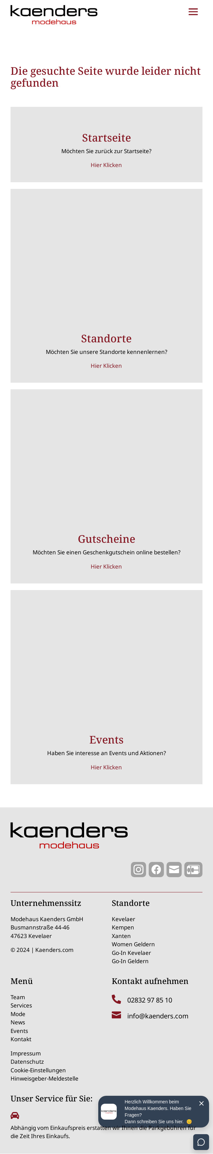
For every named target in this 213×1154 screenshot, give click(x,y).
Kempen (123, 927)
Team (18, 997)
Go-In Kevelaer (131, 953)
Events (19, 1031)
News (18, 1022)
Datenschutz (27, 1061)
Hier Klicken (106, 165)
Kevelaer (123, 919)
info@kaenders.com (158, 1015)
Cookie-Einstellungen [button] (38, 1070)
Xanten (121, 936)
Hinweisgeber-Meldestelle (44, 1078)
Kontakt (21, 1039)
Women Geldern (133, 944)
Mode (18, 1014)
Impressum (26, 1053)
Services (21, 1005)
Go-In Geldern (130, 961)
